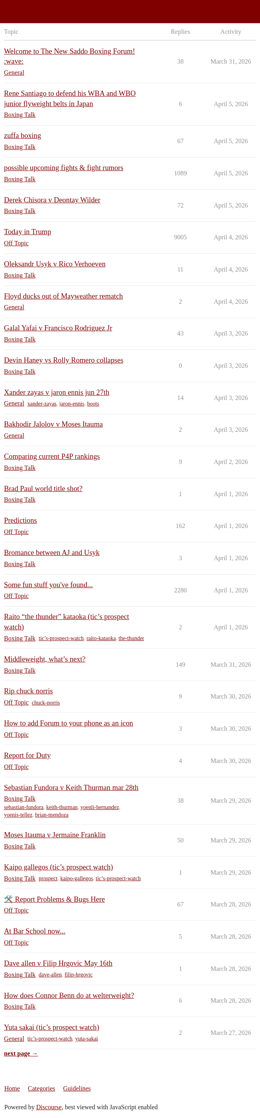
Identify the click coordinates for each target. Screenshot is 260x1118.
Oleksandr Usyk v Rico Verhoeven (55, 264)
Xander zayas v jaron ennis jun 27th (56, 392)
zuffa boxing (22, 136)
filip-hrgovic (79, 975)
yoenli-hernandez (100, 807)
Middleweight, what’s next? (44, 659)
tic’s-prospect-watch (61, 638)
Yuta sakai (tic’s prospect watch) (51, 1027)
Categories (41, 1088)
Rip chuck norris (28, 691)
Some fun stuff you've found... (48, 585)
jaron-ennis (72, 404)
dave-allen (50, 975)
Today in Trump (27, 232)
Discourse (49, 1107)
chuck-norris (46, 703)
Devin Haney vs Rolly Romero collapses (63, 360)
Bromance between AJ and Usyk (52, 553)
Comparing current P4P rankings (52, 456)
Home (12, 1088)
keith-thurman (62, 807)
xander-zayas (42, 404)
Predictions (20, 520)
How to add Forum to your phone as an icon (68, 723)
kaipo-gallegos (76, 878)
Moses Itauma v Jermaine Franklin (55, 835)
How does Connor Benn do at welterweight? (69, 996)
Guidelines (77, 1088)
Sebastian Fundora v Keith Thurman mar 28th (71, 788)
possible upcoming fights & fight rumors (63, 168)
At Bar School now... (34, 931)
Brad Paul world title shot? (43, 489)
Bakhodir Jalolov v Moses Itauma (53, 424)
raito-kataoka (101, 638)
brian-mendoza (52, 815)
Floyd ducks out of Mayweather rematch (63, 296)
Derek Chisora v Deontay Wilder (52, 200)
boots (93, 404)
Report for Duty (27, 755)
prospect (48, 878)
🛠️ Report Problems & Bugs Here (54, 899)
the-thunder (131, 638)
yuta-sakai (86, 1039)
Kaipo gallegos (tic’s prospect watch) (58, 867)
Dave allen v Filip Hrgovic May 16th (58, 963)
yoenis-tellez (18, 815)
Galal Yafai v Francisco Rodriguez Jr (58, 328)
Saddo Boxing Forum (31, 8)
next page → (21, 1053)
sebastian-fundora (23, 807)
